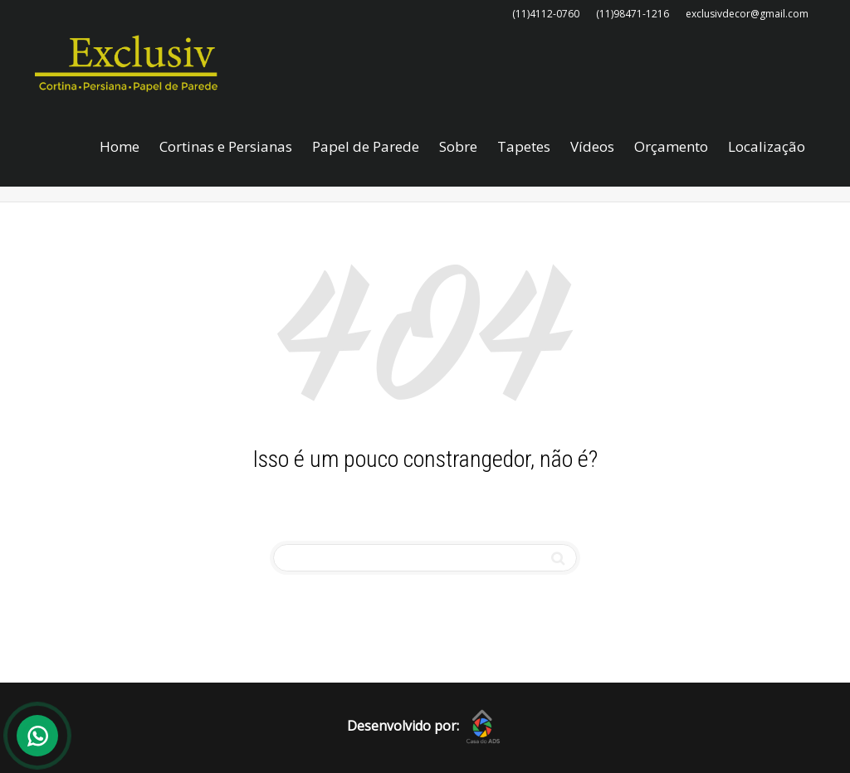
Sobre (458, 146)
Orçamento (671, 146)
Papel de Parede (365, 146)
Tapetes (523, 146)
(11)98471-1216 (632, 14)
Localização (766, 146)
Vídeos (592, 146)
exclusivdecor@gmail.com (747, 14)
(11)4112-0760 (545, 14)
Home (119, 146)
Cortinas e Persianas (225, 146)
